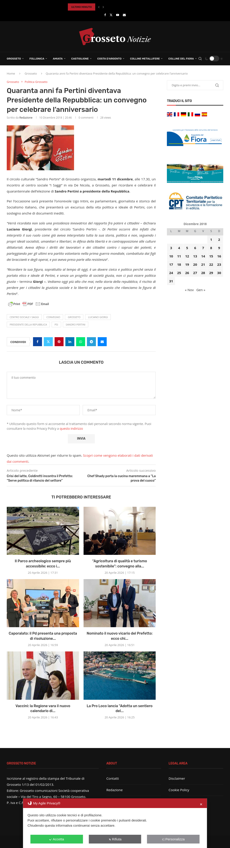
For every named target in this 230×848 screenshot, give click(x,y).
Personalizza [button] (173, 839)
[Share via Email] (102, 341)
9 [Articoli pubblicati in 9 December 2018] (219, 248)
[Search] (200, 58)
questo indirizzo (71, 428)
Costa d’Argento (109, 58)
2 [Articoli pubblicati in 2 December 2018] (219, 239)
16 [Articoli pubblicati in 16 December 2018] (219, 256)
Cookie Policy (179, 790)
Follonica (36, 58)
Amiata (58, 58)
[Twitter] (111, 15)
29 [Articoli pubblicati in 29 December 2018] (211, 272)
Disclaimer (177, 778)
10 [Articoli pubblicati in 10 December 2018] (171, 256)
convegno (53, 317)
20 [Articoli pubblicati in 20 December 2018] (195, 264)
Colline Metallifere (145, 58)
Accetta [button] (56, 839)
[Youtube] (117, 15)
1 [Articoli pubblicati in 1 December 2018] (211, 239)
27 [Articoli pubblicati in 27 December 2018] (195, 272)
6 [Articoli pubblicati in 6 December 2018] (195, 248)
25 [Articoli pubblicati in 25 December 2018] (179, 272)
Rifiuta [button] (115, 839)
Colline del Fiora (181, 58)
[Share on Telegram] (91, 341)
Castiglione (80, 58)
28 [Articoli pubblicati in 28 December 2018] (203, 272)
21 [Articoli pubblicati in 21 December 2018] (203, 264)
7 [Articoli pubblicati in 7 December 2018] (203, 248)
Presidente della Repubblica (28, 324)
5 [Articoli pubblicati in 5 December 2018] (187, 248)
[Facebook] (105, 15)
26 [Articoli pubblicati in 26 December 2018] (187, 272)
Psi (56, 324)
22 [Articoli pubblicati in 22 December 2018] (211, 264)
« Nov (189, 290)
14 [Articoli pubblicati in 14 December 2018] (203, 256)
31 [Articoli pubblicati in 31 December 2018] (171, 281)
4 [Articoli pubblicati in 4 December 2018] (179, 248)
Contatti (112, 778)
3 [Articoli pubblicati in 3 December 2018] (171, 248)
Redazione (25, 118)
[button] (99, 7)
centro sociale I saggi (24, 317)
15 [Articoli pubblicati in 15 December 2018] (211, 256)
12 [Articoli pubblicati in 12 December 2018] (187, 256)
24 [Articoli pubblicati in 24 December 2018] (171, 272)
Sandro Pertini (75, 324)
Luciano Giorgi (98, 317)
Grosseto (14, 58)
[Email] (124, 15)
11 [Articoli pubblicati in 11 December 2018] (179, 256)
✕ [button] (201, 804)
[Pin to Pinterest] (59, 341)
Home (11, 73)
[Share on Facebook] (37, 341)
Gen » (200, 290)
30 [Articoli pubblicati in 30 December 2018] (219, 272)
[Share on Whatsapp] (80, 341)
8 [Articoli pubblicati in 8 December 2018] (211, 248)
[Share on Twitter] (48, 341)
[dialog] (115, 823)
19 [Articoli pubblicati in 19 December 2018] (187, 264)
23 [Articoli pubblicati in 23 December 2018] (219, 264)
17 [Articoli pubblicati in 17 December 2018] (171, 264)
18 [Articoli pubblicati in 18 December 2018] (179, 264)
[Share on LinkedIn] (69, 341)
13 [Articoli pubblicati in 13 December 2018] (195, 256)
